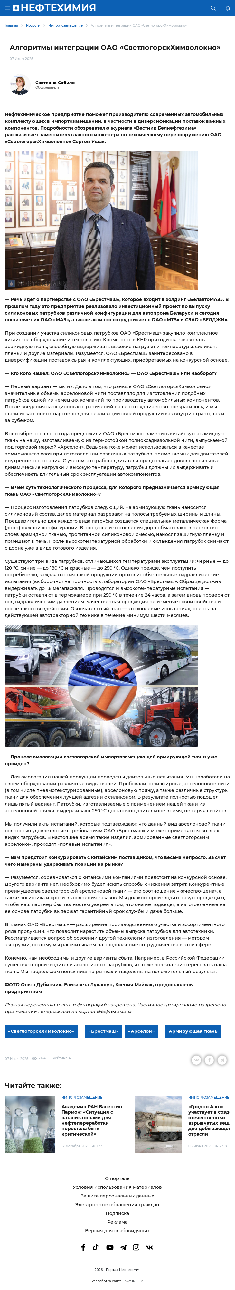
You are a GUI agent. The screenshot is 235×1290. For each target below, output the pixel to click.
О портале (117, 1178)
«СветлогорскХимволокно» (41, 1031)
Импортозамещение (65, 26)
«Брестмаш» (103, 1031)
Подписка (117, 1213)
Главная (11, 26)
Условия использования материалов (117, 1187)
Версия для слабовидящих (117, 1231)
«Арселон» (141, 1031)
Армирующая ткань (193, 1031)
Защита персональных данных (117, 1196)
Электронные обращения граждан (117, 1204)
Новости (33, 26)
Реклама (117, 1222)
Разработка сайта (106, 1281)
